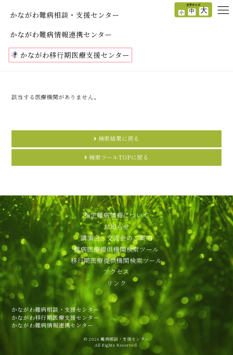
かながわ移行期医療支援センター (70, 55)
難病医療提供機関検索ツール (116, 249)
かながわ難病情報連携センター (61, 34)
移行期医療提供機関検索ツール (116, 260)
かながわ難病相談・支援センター (64, 15)
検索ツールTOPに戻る (119, 157)
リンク (116, 282)
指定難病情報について (116, 214)
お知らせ (116, 226)
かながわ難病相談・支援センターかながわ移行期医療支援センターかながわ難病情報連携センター (55, 317)
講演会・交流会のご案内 (116, 237)
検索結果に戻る (119, 138)
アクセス (116, 271)
